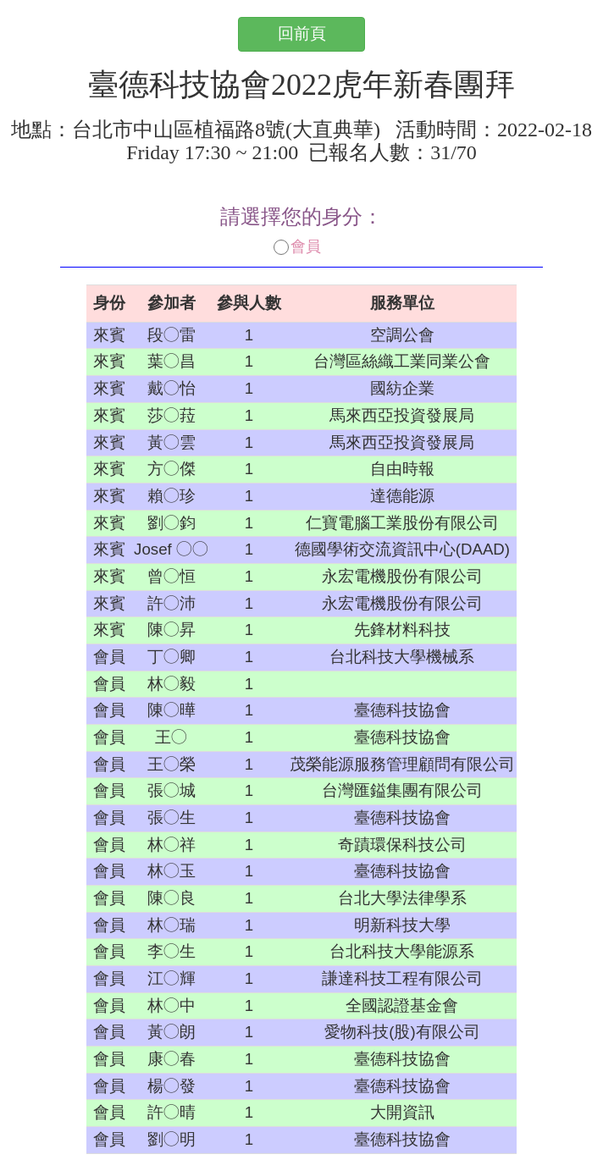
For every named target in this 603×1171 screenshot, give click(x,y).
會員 (297, 246)
